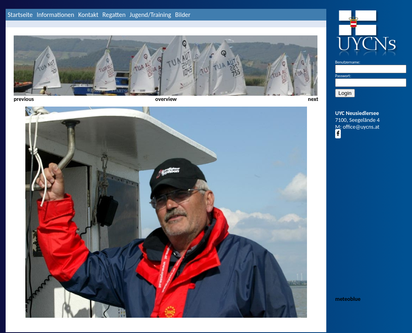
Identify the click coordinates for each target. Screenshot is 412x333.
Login (345, 93)
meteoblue (347, 299)
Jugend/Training (150, 14)
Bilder (182, 14)
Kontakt (88, 14)
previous (24, 99)
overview (166, 99)
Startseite (20, 14)
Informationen (55, 14)
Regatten (114, 14)
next (313, 99)
